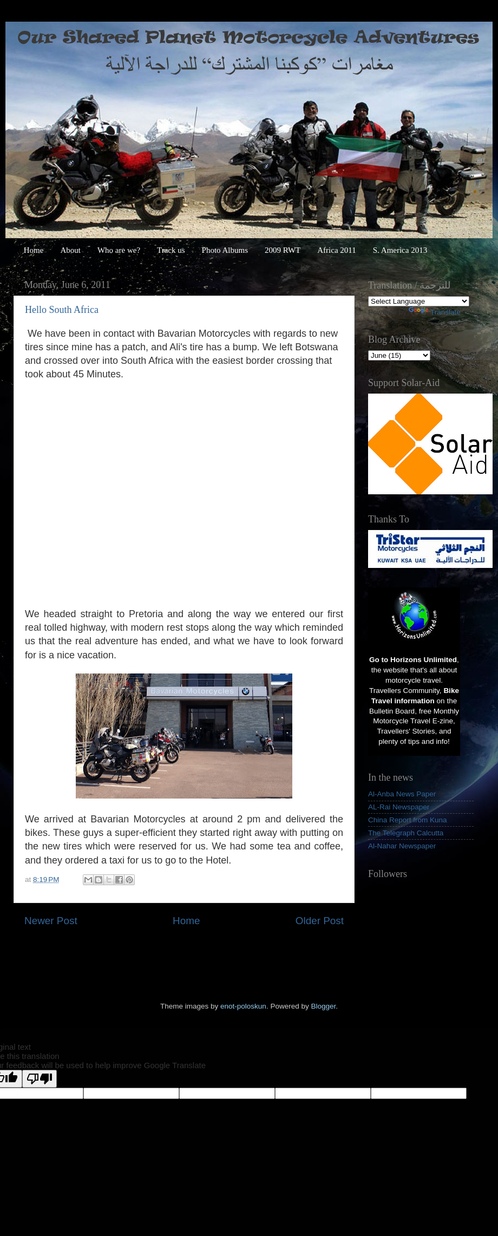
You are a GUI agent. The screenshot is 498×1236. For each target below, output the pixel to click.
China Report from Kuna (407, 820)
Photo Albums (225, 250)
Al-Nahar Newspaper (402, 846)
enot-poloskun (243, 1006)
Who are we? (118, 250)
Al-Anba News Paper (402, 794)
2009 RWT (282, 250)
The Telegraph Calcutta (405, 833)
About (70, 250)
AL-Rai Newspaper (398, 807)
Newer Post (50, 920)
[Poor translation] (39, 1079)
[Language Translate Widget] (418, 301)
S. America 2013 (400, 250)
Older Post (320, 920)
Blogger (323, 1006)
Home (34, 250)
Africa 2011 (336, 250)
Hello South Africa (62, 309)
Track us (171, 250)
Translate (435, 312)
